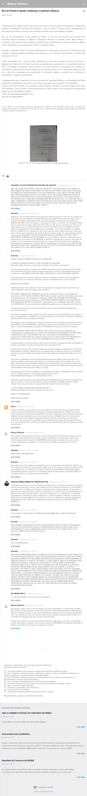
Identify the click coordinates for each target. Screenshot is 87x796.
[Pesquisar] (83, 4)
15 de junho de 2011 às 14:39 (28, 213)
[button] (83, 11)
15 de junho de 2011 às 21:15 (28, 256)
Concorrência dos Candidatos (16, 734)
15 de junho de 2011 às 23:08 (28, 450)
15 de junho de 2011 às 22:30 (34, 432)
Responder (15, 208)
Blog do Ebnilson (17, 3)
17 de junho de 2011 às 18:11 (35, 593)
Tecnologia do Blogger (43, 787)
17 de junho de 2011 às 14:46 (28, 551)
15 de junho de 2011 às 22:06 (25, 406)
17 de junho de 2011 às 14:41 (28, 539)
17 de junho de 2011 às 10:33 (28, 522)
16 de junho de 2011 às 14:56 (58, 482)
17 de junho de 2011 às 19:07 (34, 605)
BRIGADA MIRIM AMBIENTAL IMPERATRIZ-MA (29, 482)
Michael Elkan (49, 791)
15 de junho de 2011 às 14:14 (66, 185)
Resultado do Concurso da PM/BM (18, 760)
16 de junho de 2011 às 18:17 (28, 510)
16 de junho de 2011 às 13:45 (28, 462)
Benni (13, 406)
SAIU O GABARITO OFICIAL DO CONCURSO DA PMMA (26, 713)
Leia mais (81, 727)
